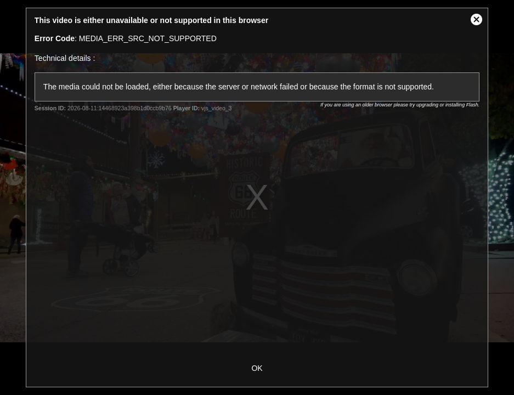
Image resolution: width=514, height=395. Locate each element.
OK (256, 368)
